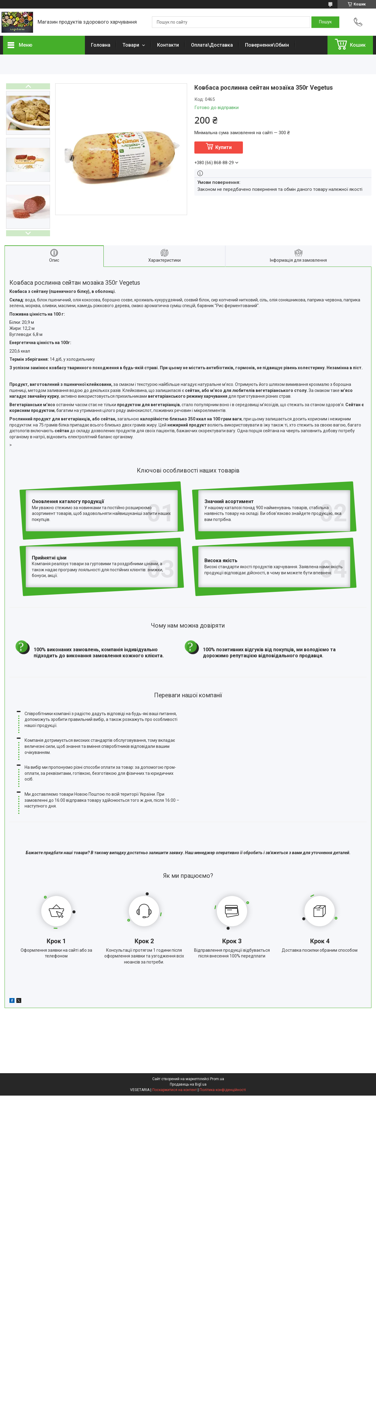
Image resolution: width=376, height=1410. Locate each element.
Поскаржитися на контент (174, 1036)
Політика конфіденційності (223, 1036)
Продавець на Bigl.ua (188, 1030)
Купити (223, 147)
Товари (131, 45)
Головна (100, 45)
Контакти (168, 45)
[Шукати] (325, 22)
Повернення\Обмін (267, 45)
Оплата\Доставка (212, 45)
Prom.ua (217, 1025)
